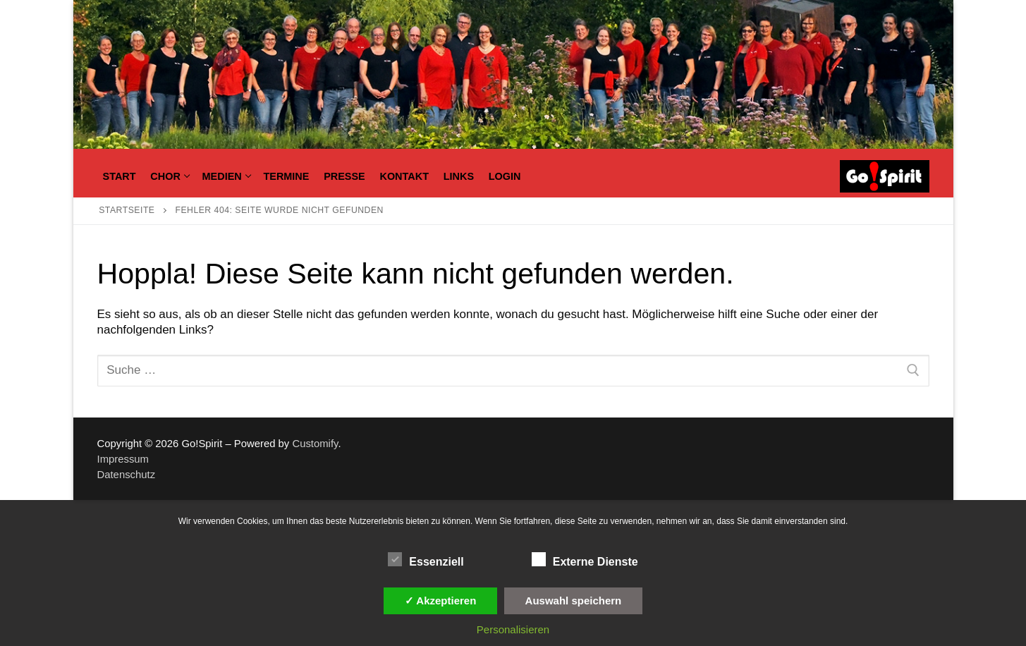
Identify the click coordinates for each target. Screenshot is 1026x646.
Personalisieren (513, 629)
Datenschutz (126, 474)
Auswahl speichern (573, 601)
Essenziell (425, 559)
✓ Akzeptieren (441, 601)
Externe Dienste (585, 559)
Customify (315, 443)
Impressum (123, 459)
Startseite (126, 210)
